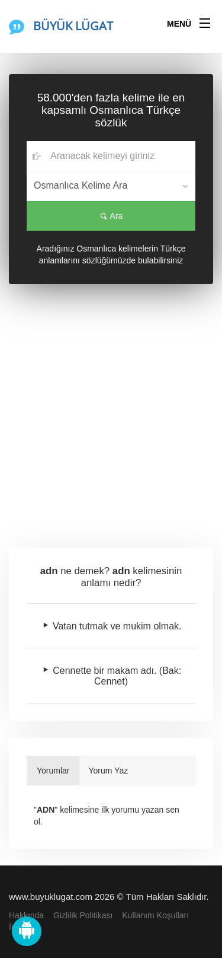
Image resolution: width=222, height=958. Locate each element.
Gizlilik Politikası (82, 915)
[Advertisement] (111, 414)
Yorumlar (53, 770)
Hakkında (26, 915)
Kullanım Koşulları (155, 915)
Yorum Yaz (108, 770)
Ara (111, 216)
